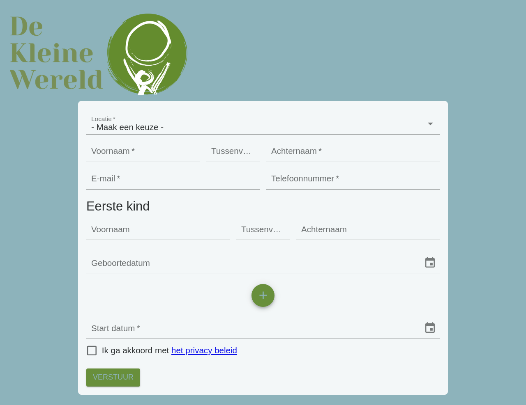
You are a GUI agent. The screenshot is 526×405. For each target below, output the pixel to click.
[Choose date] (430, 262)
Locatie (103, 118)
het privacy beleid (204, 350)
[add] (263, 295)
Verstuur (113, 377)
